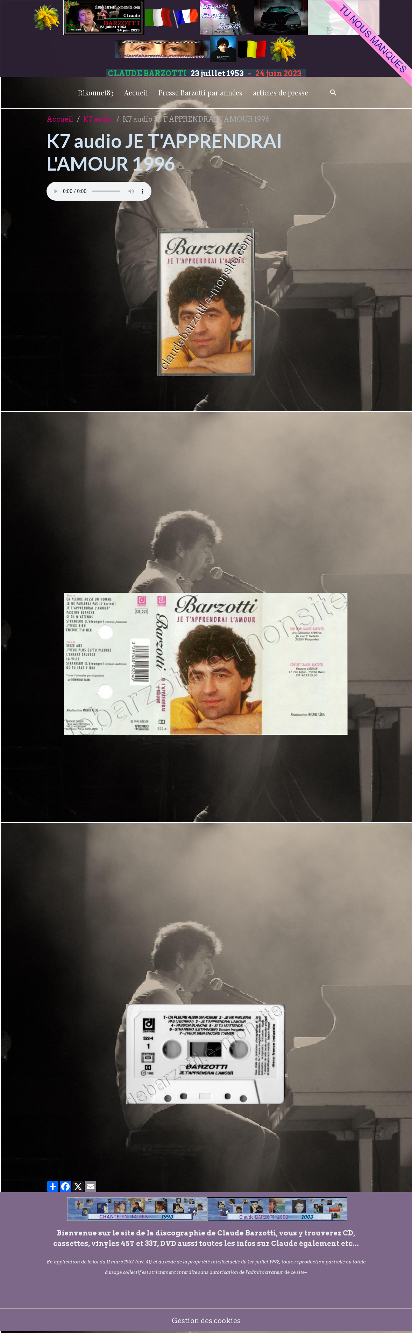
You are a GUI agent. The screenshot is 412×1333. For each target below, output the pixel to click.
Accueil (136, 92)
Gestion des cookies (206, 1321)
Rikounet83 (96, 92)
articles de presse (280, 92)
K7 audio (98, 119)
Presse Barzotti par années (200, 92)
